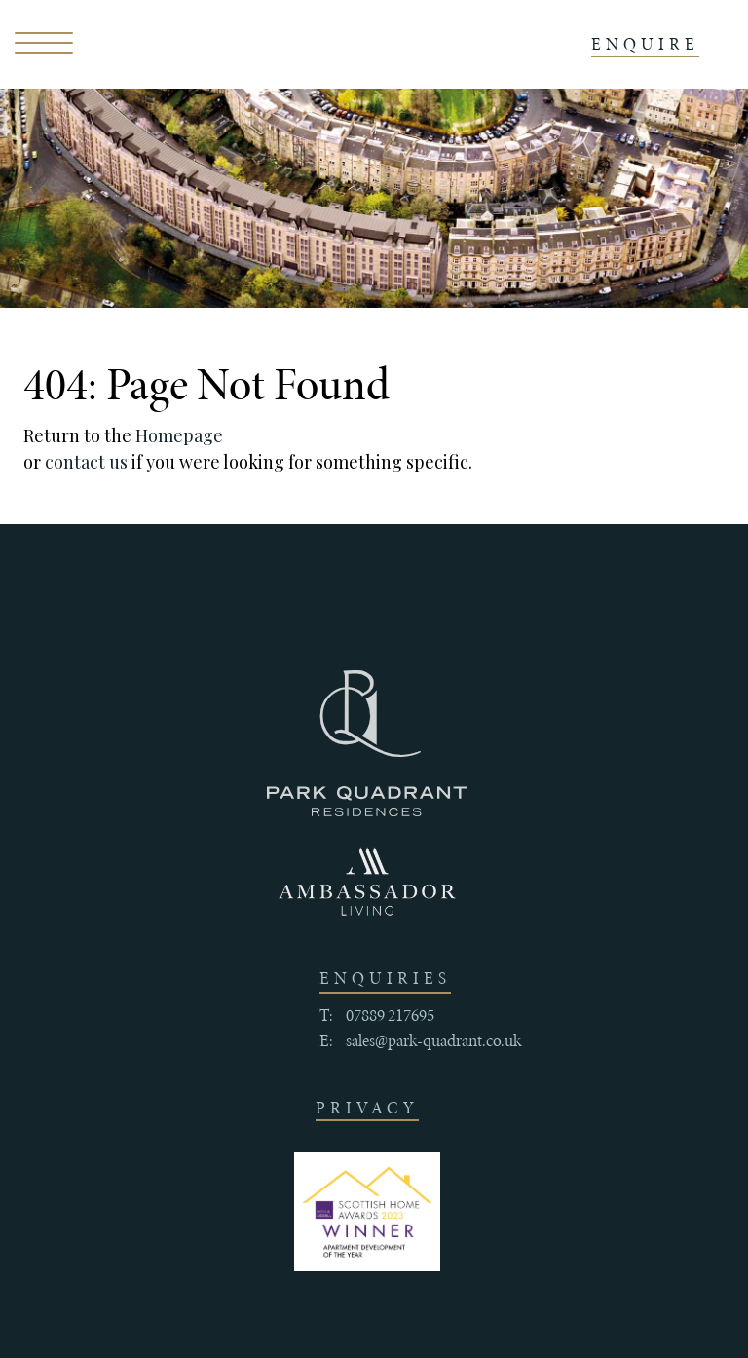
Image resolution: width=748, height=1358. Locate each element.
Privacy (367, 1107)
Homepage (179, 435)
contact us (86, 461)
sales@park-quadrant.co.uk (433, 1040)
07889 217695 (390, 1015)
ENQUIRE (645, 44)
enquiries (385, 978)
